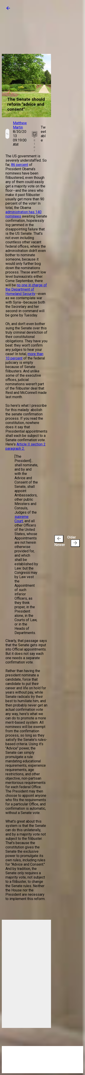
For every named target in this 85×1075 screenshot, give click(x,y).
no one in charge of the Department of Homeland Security (26, 289)
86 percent (19, 165)
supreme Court (22, 519)
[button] (8, 9)
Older (73, 541)
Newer (59, 541)
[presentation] (58, 539)
